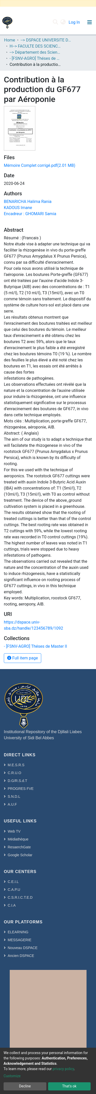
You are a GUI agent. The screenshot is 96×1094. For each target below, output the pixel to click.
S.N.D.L (14, 796)
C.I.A (12, 905)
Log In (75, 22)
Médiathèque (18, 839)
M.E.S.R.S (16, 765)
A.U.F (12, 804)
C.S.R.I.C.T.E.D (20, 897)
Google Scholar (20, 855)
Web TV (14, 831)
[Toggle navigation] (89, 22)
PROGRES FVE (21, 789)
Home (9, 40)
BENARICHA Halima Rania (27, 201)
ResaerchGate (19, 847)
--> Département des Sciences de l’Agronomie (35, 52)
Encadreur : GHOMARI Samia (30, 213)
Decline (25, 1086)
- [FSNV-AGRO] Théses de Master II (35, 58)
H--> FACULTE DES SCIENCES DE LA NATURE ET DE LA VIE (35, 46)
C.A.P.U (14, 890)
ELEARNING (18, 932)
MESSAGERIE (19, 940)
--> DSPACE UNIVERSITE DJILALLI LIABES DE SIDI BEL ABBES (46, 40)
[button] (63, 22)
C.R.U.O (14, 773)
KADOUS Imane (18, 207)
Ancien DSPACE (21, 956)
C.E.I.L (13, 882)
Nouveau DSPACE (22, 948)
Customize (12, 1076)
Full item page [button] (22, 658)
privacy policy (63, 1069)
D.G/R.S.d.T (17, 781)
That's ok (69, 1086)
